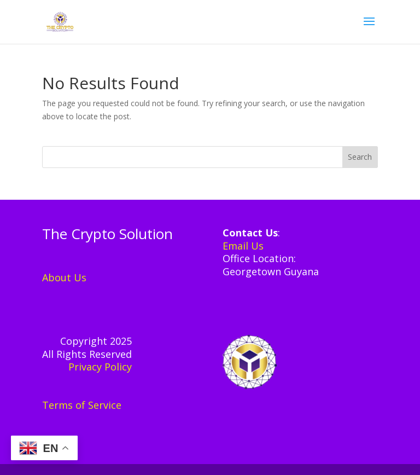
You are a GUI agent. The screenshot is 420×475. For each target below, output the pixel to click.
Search (360, 157)
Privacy (86, 366)
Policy (118, 366)
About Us (64, 277)
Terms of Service (81, 405)
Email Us (243, 245)
